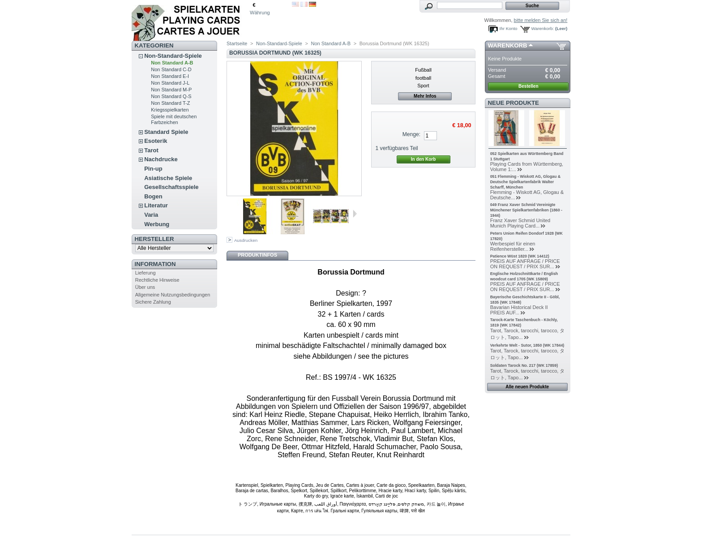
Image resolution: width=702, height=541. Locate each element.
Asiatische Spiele (168, 178)
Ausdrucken (245, 240)
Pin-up (153, 168)
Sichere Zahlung (153, 302)
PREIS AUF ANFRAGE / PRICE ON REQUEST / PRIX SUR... (525, 263)
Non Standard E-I (170, 76)
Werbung (156, 224)
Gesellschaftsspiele (171, 187)
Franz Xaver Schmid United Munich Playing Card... (520, 223)
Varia (151, 214)
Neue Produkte (513, 102)
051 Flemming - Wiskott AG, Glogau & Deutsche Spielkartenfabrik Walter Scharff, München (525, 181)
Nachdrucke (160, 159)
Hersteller (154, 239)
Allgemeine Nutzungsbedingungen (172, 294)
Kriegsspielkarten (169, 109)
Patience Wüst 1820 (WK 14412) (519, 256)
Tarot (151, 150)
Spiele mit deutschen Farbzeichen (174, 119)
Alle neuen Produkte (527, 386)
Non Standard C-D (171, 69)
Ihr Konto (509, 28)
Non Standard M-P (171, 89)
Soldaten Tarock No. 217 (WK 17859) (524, 365)
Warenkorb (507, 45)
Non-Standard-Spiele (173, 55)
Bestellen (528, 86)
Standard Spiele (166, 132)
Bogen (153, 196)
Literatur (156, 205)
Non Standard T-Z (170, 103)
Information (155, 264)
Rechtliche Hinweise (157, 280)
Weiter (355, 214)
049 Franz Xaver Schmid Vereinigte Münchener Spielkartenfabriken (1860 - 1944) (526, 210)
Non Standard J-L (170, 83)
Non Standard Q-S (171, 96)
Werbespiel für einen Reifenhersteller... (512, 246)
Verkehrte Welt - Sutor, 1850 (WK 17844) (527, 345)
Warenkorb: (542, 28)
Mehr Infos (425, 96)
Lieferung (145, 272)
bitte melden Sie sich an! (541, 20)
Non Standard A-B (172, 62)
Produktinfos (257, 255)
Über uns (145, 287)
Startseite (237, 43)
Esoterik (155, 140)
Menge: (411, 134)
